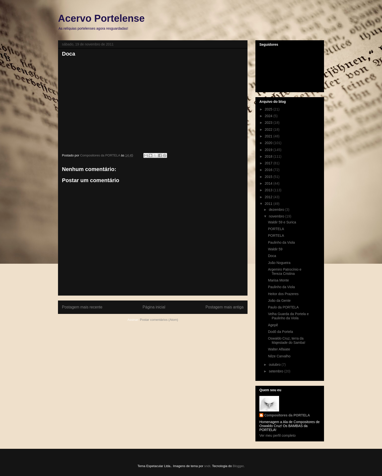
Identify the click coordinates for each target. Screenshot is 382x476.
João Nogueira (279, 263)
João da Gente (279, 301)
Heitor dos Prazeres (283, 294)
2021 (269, 136)
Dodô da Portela (280, 332)
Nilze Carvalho (279, 356)
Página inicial (154, 307)
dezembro (277, 210)
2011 (269, 204)
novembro (277, 216)
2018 (269, 156)
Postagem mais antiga (225, 307)
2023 (269, 123)
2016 (269, 170)
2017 (269, 163)
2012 (269, 197)
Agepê (273, 325)
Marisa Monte (278, 280)
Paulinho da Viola (281, 242)
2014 (269, 183)
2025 (269, 109)
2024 (269, 116)
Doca (272, 256)
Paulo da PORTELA (283, 307)
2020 (269, 143)
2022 (269, 129)
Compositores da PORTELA (287, 415)
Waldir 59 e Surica (282, 222)
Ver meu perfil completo (277, 435)
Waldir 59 (275, 249)
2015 (269, 177)
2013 (269, 190)
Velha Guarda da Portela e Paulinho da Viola (288, 316)
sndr (207, 466)
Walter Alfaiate (279, 349)
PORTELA (276, 229)
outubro (275, 365)
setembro (276, 371)
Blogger (238, 466)
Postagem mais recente (82, 307)
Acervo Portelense (101, 18)
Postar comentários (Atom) (159, 320)
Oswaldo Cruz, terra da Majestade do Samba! (286, 340)
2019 (269, 150)
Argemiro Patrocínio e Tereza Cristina (284, 271)
